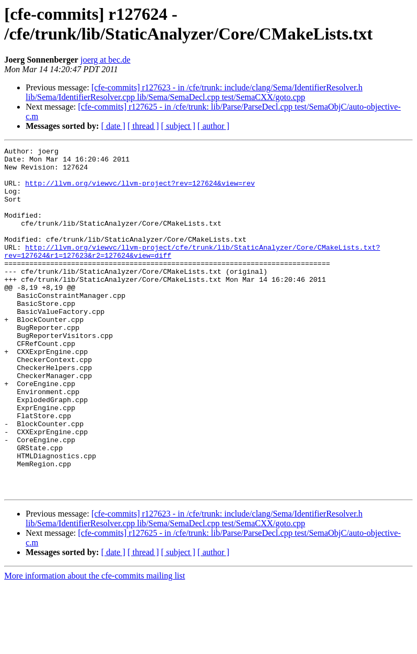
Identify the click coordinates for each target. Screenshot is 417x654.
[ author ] (214, 125)
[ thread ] (143, 125)
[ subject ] (178, 125)
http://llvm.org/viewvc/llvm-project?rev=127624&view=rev (140, 191)
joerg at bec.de (105, 59)
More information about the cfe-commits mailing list (94, 644)
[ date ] (113, 125)
